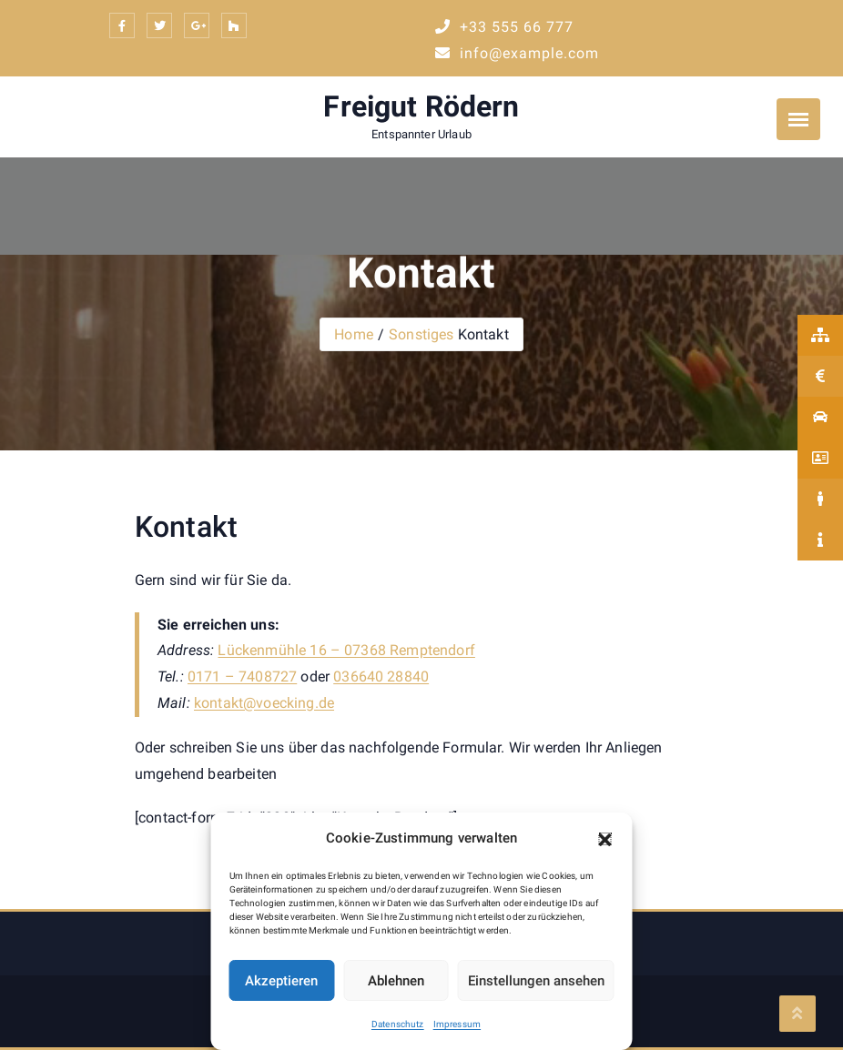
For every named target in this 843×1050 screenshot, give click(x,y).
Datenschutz (397, 1024)
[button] (605, 839)
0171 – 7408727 (242, 676)
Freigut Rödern (421, 106)
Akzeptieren (281, 981)
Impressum (457, 1024)
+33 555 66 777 (504, 26)
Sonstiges (421, 334)
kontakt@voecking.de (264, 703)
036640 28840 (381, 676)
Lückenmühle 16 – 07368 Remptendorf (346, 650)
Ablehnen (396, 981)
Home (353, 334)
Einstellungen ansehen (536, 981)
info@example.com (517, 53)
